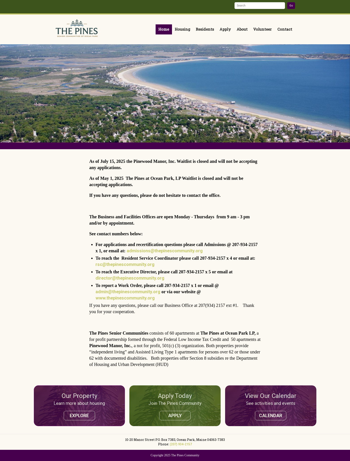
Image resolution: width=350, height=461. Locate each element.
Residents (205, 29)
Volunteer (262, 29)
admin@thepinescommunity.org (128, 291)
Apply (225, 29)
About (242, 29)
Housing (182, 29)
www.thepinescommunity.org (125, 298)
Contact (284, 29)
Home (163, 29)
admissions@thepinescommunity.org (165, 250)
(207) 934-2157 (181, 444)
